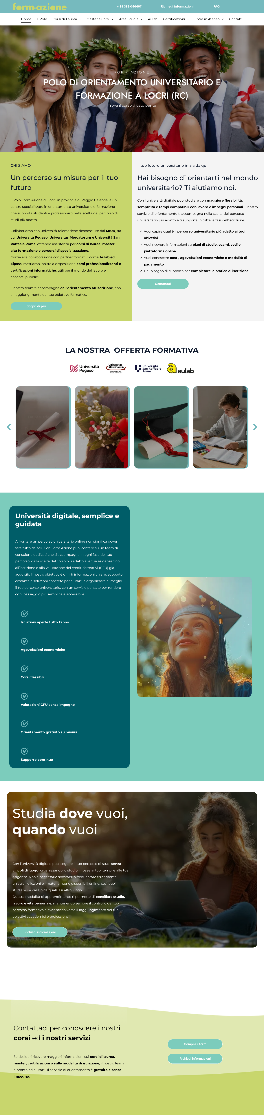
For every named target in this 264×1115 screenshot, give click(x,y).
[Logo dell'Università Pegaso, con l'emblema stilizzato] (83, 368)
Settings (186, 1107)
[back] (8, 427)
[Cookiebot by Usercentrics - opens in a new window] (24, 1108)
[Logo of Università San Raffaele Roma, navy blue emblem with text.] (148, 368)
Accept (233, 1058)
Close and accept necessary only (233, 1079)
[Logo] (180, 368)
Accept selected (233, 1069)
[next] (255, 427)
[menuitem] (26, 19)
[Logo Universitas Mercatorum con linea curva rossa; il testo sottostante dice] (116, 368)
